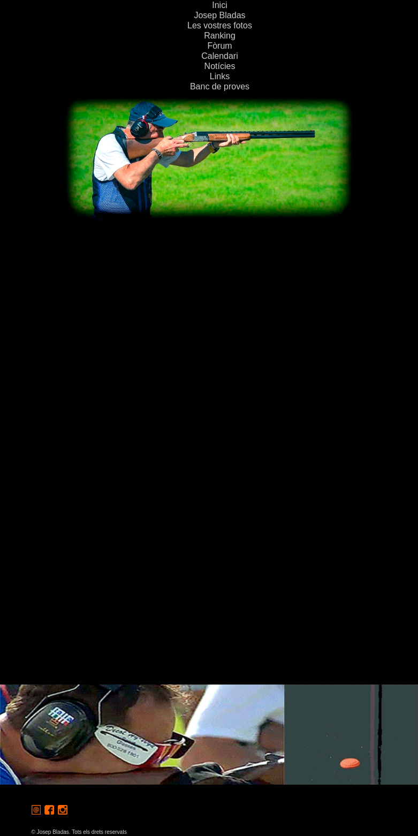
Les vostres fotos (219, 25)
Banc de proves (219, 86)
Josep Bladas (219, 15)
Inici (219, 5)
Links (220, 76)
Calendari (219, 55)
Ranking (219, 35)
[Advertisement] (209, 300)
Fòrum (219, 45)
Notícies (219, 66)
